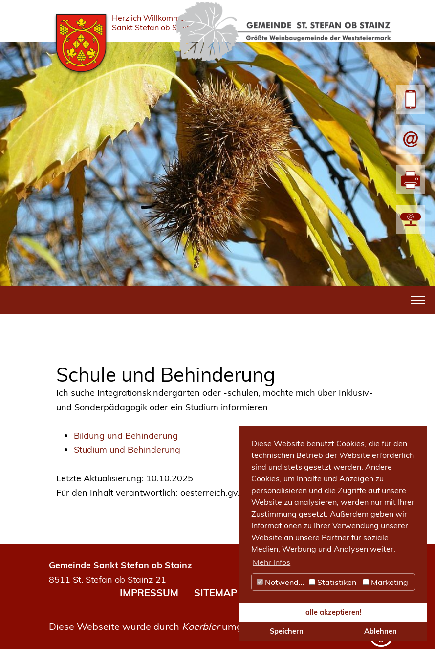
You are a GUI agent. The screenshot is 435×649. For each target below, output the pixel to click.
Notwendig (281, 582)
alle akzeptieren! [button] (333, 612)
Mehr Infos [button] (271, 562)
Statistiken (332, 582)
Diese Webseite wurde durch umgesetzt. (160, 626)
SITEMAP (215, 592)
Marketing (385, 582)
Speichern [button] (287, 631)
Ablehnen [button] (380, 631)
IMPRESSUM (149, 592)
